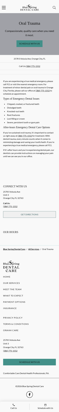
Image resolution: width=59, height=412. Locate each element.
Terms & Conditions (16, 324)
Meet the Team (12, 289)
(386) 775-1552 (33, 66)
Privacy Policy (13, 317)
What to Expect (13, 295)
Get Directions (29, 214)
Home (6, 276)
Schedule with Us (29, 43)
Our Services (11, 283)
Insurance (10, 308)
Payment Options (14, 302)
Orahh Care (10, 330)
